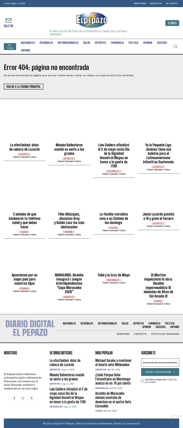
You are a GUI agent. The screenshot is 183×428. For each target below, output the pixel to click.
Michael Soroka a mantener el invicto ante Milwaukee (113, 362)
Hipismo (69, 232)
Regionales (113, 171)
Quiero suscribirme (160, 372)
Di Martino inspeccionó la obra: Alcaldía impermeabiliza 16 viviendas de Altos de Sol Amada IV (158, 285)
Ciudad (24, 232)
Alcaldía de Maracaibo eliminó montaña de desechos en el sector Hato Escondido (113, 399)
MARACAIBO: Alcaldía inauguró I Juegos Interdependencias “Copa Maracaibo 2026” (69, 283)
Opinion (24, 288)
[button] (175, 46)
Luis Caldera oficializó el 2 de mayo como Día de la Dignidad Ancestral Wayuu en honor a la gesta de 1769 (114, 155)
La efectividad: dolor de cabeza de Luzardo (24, 147)
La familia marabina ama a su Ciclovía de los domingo (113, 218)
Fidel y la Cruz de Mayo (114, 275)
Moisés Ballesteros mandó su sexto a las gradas (69, 149)
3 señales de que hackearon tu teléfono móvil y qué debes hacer (24, 220)
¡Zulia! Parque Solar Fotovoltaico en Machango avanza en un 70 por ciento (113, 379)
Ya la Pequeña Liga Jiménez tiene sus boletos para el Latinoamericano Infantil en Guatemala (158, 153)
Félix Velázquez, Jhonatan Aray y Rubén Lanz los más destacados (69, 220)
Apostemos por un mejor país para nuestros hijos (24, 279)
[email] (160, 362)
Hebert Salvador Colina (24, 157)
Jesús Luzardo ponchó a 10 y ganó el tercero (158, 216)
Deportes (24, 154)
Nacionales (113, 280)
